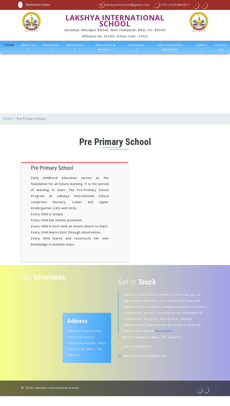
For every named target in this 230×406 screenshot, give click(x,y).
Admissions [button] (74, 45)
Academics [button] (50, 45)
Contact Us (221, 47)
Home (10, 44)
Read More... (165, 331)
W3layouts (96, 388)
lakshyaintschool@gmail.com (146, 355)
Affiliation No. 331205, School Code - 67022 (115, 36)
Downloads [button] (136, 45)
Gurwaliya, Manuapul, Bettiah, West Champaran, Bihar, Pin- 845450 (115, 30)
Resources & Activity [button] (105, 47)
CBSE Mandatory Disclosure (170, 47)
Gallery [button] (201, 45)
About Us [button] (28, 45)
